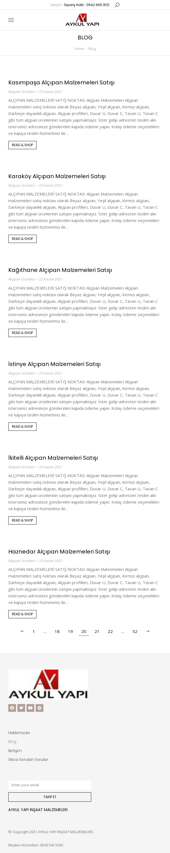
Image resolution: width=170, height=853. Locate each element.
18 (57, 631)
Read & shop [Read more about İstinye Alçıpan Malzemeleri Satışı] (22, 426)
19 (70, 631)
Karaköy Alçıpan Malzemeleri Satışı (57, 176)
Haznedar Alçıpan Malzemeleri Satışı (59, 551)
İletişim (15, 750)
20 (83, 631)
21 (97, 631)
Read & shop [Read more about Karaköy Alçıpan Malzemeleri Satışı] (22, 238)
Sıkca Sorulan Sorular (28, 759)
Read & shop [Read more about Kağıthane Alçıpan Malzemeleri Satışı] (22, 332)
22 (110, 631)
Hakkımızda (19, 733)
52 (134, 631)
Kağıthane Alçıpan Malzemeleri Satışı (60, 270)
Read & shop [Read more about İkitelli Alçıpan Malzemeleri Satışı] (22, 520)
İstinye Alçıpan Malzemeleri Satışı (54, 364)
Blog (12, 741)
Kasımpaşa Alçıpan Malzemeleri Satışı (61, 82)
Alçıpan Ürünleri (21, 91)
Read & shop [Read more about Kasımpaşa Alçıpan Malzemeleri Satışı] (22, 145)
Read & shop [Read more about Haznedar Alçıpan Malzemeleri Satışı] (22, 614)
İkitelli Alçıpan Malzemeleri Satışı (53, 458)
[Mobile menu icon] (11, 20)
